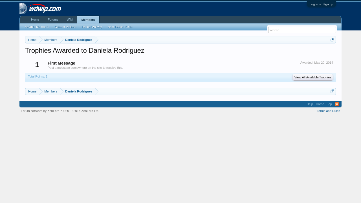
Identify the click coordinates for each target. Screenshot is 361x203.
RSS (337, 104)
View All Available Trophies (312, 77)
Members (88, 19)
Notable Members (37, 26)
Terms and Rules (328, 110)
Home (35, 19)
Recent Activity (92, 26)
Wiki (70, 19)
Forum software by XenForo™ (60, 110)
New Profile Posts (120, 26)
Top (329, 104)
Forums (53, 19)
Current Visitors (65, 26)
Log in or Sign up (321, 4)
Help (310, 104)
